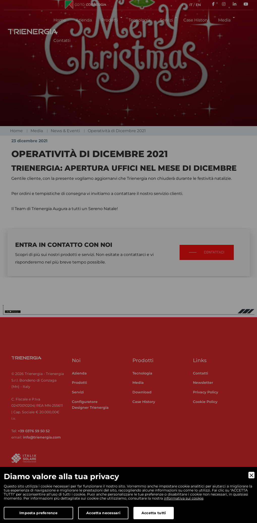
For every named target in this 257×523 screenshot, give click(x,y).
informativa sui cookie (183, 498)
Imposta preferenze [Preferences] (38, 513)
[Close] (251, 475)
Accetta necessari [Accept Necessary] (103, 513)
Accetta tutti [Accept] (153, 513)
